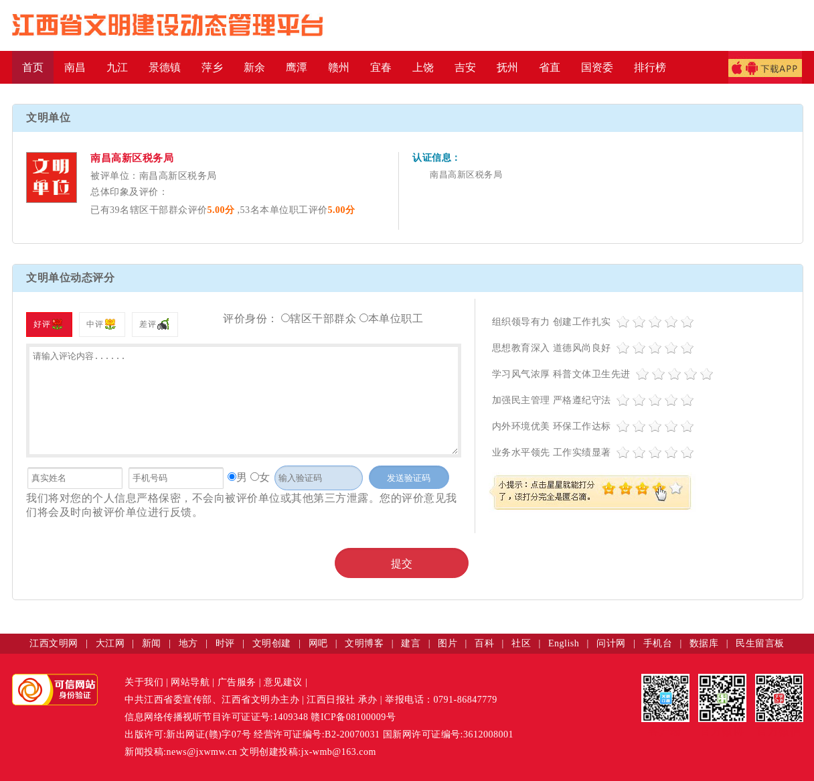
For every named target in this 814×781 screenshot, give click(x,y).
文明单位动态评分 (70, 277)
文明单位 (48, 117)
